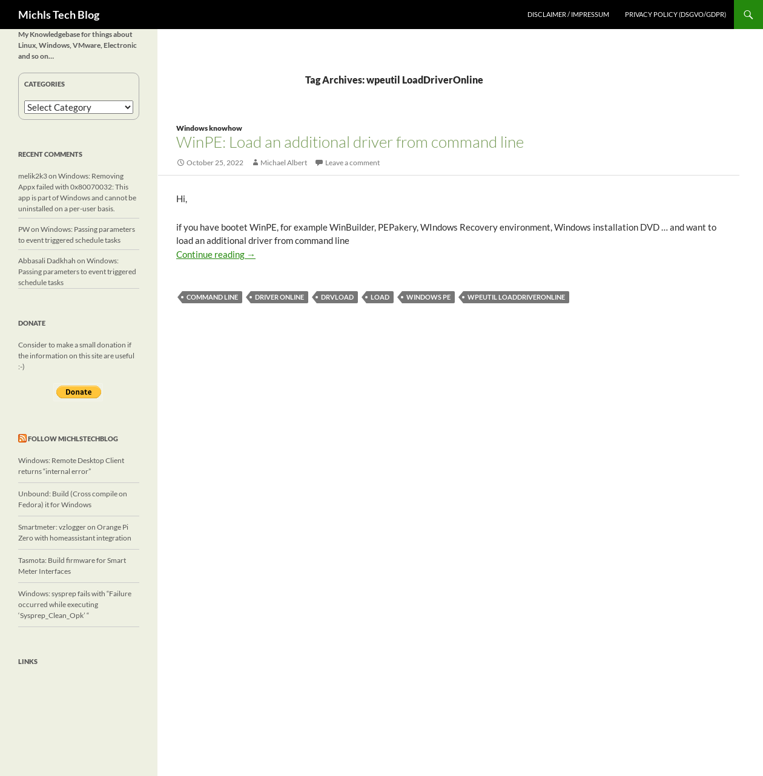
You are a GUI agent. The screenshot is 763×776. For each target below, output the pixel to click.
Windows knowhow (209, 128)
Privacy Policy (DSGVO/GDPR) (675, 14)
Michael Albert (283, 162)
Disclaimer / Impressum (568, 14)
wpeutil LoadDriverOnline (516, 297)
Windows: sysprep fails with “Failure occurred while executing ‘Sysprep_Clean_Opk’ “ (74, 604)
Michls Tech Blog (58, 14)
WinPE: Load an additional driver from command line (350, 141)
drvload (337, 297)
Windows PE (428, 297)
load (380, 297)
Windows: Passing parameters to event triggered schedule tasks (77, 271)
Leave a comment (352, 162)
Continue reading (216, 254)
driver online (279, 297)
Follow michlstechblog (73, 438)
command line (212, 297)
